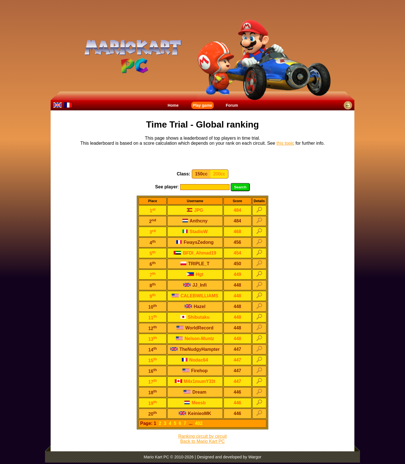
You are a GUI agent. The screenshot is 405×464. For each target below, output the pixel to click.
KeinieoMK (195, 413)
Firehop (195, 370)
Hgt (195, 274)
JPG (195, 210)
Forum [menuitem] (232, 105)
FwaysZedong (195, 242)
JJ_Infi (195, 285)
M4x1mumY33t (195, 381)
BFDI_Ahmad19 (195, 253)
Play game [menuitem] (202, 105)
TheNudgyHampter (195, 349)
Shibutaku (195, 317)
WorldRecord (195, 327)
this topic (285, 143)
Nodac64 (195, 360)
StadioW (195, 231)
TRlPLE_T (195, 263)
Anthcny (195, 220)
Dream (195, 392)
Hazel (194, 306)
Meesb (195, 402)
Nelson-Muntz (195, 338)
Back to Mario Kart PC (202, 441)
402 (198, 423)
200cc (219, 173)
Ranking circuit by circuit (202, 436)
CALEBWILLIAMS (195, 295)
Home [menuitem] (173, 105)
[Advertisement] (202, 158)
